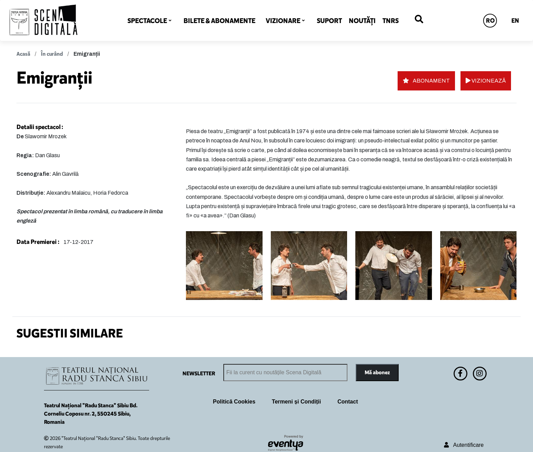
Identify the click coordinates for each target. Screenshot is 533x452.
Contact (347, 402)
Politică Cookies (234, 402)
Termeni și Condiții (296, 402)
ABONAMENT (426, 81)
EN (515, 20)
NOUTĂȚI (362, 20)
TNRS (390, 20)
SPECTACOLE (147, 20)
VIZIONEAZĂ (486, 81)
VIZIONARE (283, 20)
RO (490, 20)
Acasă (23, 54)
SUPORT (329, 20)
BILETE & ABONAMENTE (219, 20)
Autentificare (464, 445)
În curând (52, 54)
